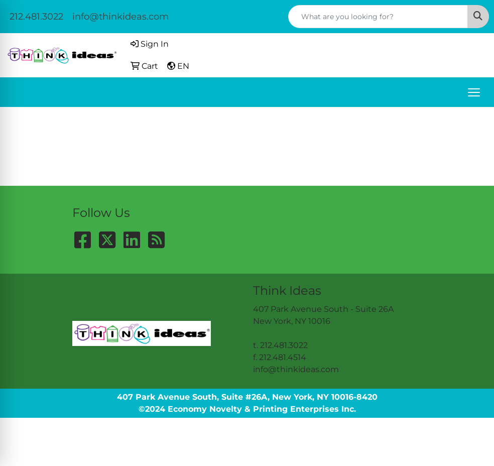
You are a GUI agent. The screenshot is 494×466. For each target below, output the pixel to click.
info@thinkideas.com (120, 16)
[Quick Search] (378, 16)
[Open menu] (474, 92)
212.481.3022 (36, 16)
